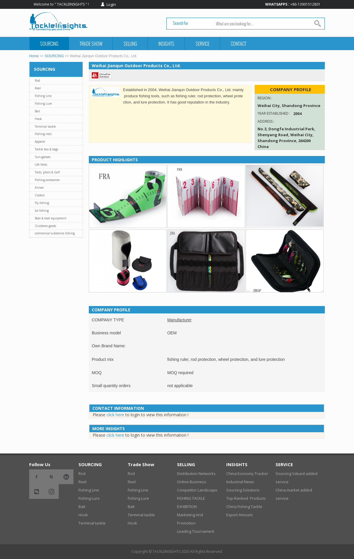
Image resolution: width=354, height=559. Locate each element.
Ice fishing (42, 210)
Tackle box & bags (46, 149)
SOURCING (49, 43)
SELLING (130, 43)
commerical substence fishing (55, 233)
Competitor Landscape (197, 490)
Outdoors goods (45, 226)
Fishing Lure (43, 103)
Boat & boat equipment (50, 218)
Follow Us (39, 464)
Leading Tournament (195, 531)
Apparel (40, 141)
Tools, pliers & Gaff (47, 172)
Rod (37, 80)
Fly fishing (42, 203)
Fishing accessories (47, 180)
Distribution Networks (196, 473)
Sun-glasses (42, 157)
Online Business (191, 481)
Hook (38, 119)
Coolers (40, 195)
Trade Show (91, 43)
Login (111, 4)
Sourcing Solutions (243, 490)
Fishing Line (43, 96)
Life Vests (41, 164)
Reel (38, 88)
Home (34, 56)
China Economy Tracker (247, 473)
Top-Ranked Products (246, 498)
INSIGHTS (166, 43)
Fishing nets (43, 134)
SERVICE (202, 43)
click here (115, 414)
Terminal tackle (45, 126)
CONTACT (238, 43)
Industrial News (240, 481)
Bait (37, 111)
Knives (39, 187)
